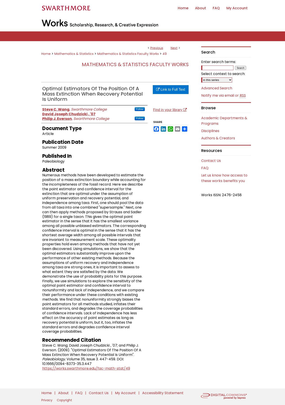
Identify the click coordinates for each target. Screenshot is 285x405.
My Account (126, 392)
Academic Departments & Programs (224, 120)
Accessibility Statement (163, 392)
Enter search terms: (218, 61)
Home (46, 54)
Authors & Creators (218, 138)
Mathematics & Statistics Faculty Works (128, 54)
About (64, 392)
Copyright (64, 400)
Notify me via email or (223, 95)
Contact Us (211, 160)
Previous (156, 48)
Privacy (47, 400)
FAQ (204, 168)
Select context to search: (223, 73)
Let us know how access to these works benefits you (224, 178)
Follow (139, 109)
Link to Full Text (170, 89)
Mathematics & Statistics (74, 54)
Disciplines (210, 130)
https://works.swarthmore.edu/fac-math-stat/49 (86, 368)
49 (165, 54)
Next (174, 48)
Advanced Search (216, 88)
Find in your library (170, 110)
